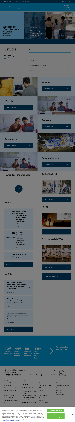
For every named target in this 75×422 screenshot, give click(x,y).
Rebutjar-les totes (56, 414)
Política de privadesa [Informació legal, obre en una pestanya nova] (15, 420)
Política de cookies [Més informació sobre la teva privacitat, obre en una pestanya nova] (7, 420)
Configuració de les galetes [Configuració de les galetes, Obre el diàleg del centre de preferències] (56, 410)
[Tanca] (72, 414)
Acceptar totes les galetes (56, 417)
